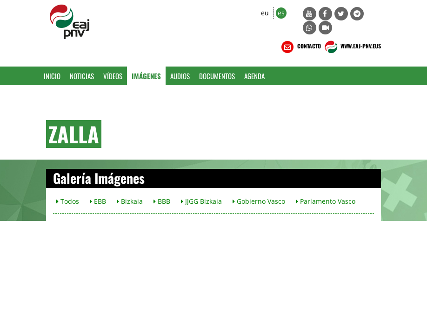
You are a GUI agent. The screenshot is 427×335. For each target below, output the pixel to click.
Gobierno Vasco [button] (259, 201)
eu (265, 12)
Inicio (52, 76)
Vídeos (112, 76)
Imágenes (146, 76)
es (281, 12)
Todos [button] (67, 201)
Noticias (82, 76)
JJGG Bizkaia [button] (201, 201)
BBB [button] (161, 201)
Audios (180, 76)
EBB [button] (98, 201)
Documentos (217, 76)
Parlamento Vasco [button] (325, 201)
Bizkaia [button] (130, 201)
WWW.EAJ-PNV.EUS (352, 47)
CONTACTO (300, 47)
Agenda (254, 76)
